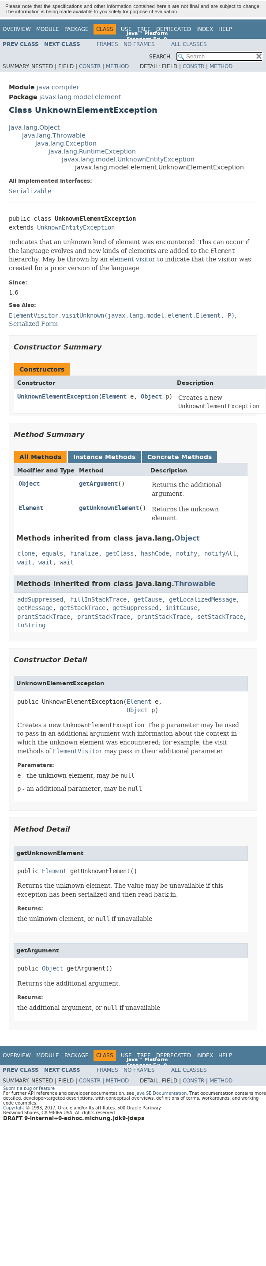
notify (186, 553)
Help (225, 29)
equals (52, 553)
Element (114, 396)
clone (26, 553)
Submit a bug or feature (29, 1088)
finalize (84, 553)
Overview (17, 29)
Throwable (195, 583)
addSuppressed (40, 599)
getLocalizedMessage (202, 599)
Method (117, 66)
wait (24, 562)
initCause (181, 608)
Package (76, 29)
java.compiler (58, 87)
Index (204, 29)
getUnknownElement (109, 508)
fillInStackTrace (98, 599)
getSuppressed (135, 608)
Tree (144, 29)
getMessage (34, 608)
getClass (119, 553)
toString (31, 625)
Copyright (13, 1107)
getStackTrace (82, 608)
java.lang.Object (34, 127)
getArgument (98, 483)
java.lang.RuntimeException (92, 151)
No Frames (139, 44)
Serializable (30, 191)
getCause (148, 599)
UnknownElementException (57, 396)
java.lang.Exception (66, 143)
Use (126, 29)
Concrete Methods (179, 457)
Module (47, 29)
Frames (107, 44)
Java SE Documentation (161, 1093)
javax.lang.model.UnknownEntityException (128, 159)
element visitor (132, 259)
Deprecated (173, 29)
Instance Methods (104, 457)
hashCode (155, 553)
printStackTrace (43, 617)
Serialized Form (33, 323)
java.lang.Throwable (54, 135)
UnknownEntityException (76, 227)
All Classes (189, 44)
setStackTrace (220, 617)
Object (151, 396)
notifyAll (220, 553)
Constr (90, 66)
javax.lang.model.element (80, 97)
